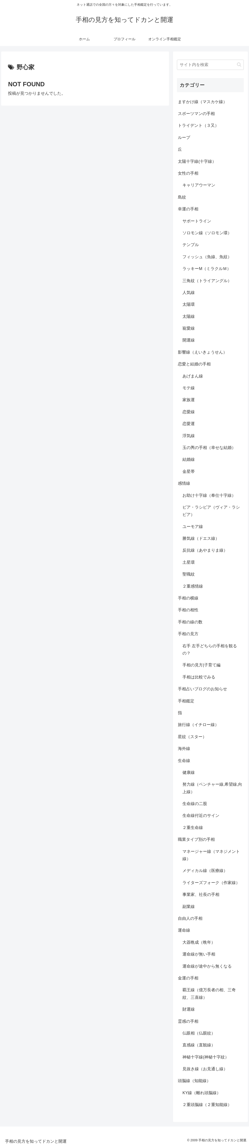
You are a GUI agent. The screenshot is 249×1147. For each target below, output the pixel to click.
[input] (210, 65)
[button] (239, 64)
